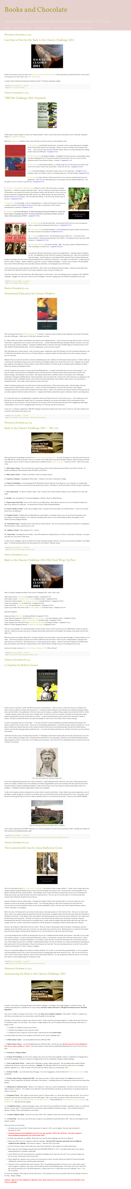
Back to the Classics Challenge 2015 (44, 457)
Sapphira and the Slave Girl (29, 620)
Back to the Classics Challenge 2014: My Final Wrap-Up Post (39, 560)
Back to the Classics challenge (16, 87)
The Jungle (33, 177)
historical (29, 837)
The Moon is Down (23, 605)
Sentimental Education (38, 244)
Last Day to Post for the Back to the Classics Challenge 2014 (39, 40)
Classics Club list (57, 462)
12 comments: (26, 547)
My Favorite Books (22, 28)
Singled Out (10, 211)
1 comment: (25, 85)
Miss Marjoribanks (35, 156)
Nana (20, 603)
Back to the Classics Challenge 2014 (43, 74)
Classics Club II (84, 28)
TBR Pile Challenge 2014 (30, 334)
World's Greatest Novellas (77, 1072)
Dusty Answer (34, 164)
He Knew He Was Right (35, 624)
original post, (15, 141)
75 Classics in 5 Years (64, 28)
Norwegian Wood (36, 229)
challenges (15, 283)
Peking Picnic (10, 203)
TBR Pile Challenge (23, 283)
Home (7, 28)
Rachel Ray (22, 597)
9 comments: (25, 835)
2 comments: (25, 415)
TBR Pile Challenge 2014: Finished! (25, 98)
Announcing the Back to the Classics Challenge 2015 (35, 974)
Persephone (81, 1099)
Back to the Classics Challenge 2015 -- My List (31, 428)
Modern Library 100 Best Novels (43, 837)
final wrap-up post (33, 77)
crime (34, 963)
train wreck (66, 837)
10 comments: (26, 281)
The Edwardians (36, 223)
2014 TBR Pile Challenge (17, 137)
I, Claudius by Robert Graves (21, 665)
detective (38, 963)
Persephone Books (43, 28)
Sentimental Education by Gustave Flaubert (29, 293)
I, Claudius (34, 236)
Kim (31, 171)
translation (43, 417)
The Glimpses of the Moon (31, 601)
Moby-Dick (19, 616)
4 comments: (26, 652)
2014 (10, 283)
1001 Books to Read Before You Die (38, 1099)
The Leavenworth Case (39, 618)
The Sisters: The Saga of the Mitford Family (19, 188)
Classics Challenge (21, 837)
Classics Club (21, 417)
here (81, 1168)
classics (33, 549)
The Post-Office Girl (35, 607)
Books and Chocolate (35, 10)
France (27, 417)
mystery (43, 963)
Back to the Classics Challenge (31, 888)
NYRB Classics (9, 1102)
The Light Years (34, 145)
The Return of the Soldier (26, 599)
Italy (33, 837)
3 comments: (26, 961)
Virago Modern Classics (70, 1099)
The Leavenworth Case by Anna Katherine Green (33, 848)
